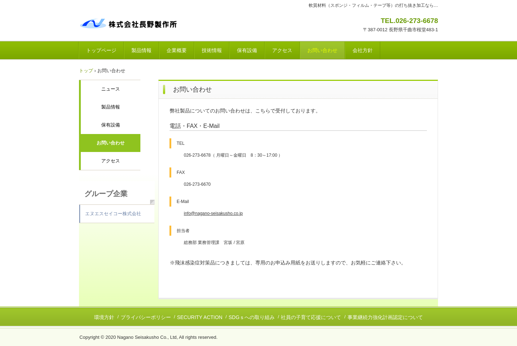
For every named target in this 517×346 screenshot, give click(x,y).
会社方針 (363, 50)
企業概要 (177, 50)
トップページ (101, 50)
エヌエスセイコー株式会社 (113, 213)
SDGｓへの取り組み (252, 317)
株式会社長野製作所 (129, 22)
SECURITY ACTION (200, 317)
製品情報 (141, 50)
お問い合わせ (322, 50)
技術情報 (212, 50)
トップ (86, 70)
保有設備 (247, 50)
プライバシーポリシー (146, 317)
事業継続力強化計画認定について (385, 317)
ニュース (110, 89)
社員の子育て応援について (311, 317)
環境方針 (104, 317)
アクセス (282, 50)
